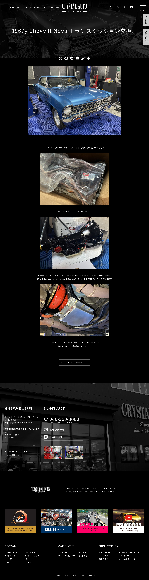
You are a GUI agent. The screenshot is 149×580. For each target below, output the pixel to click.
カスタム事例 (10, 556)
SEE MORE (13, 454)
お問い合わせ (56, 429)
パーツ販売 (9, 559)
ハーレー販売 (104, 552)
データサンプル (105, 556)
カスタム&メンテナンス (33, 556)
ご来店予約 (55, 437)
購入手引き (82, 556)
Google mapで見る (17, 451)
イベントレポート (125, 556)
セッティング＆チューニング (130, 552)
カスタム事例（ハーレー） (129, 559)
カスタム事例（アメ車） (67, 556)
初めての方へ (29, 552)
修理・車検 (82, 552)
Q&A (26, 559)
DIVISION (31, 7)
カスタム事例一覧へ (75, 362)
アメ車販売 (62, 552)
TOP (12, 7)
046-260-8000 (64, 419)
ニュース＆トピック (12, 552)
